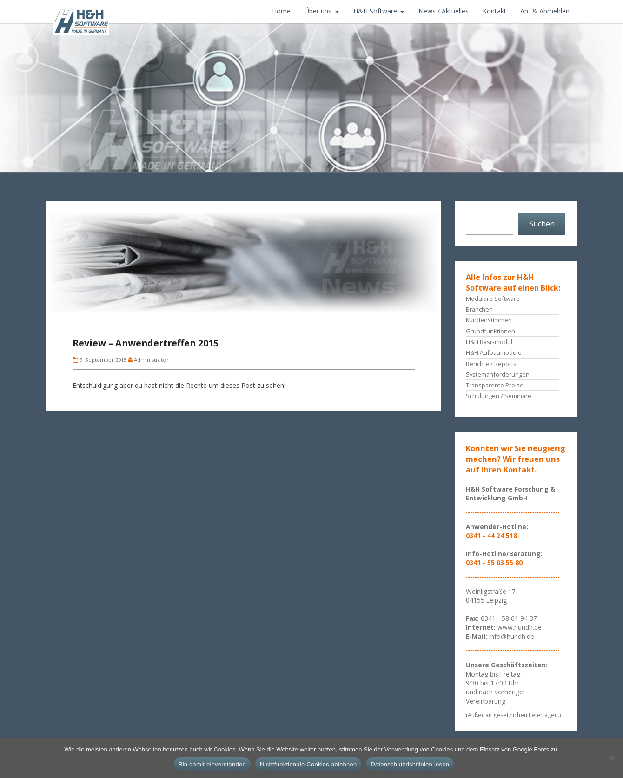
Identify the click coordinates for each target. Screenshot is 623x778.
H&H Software (375, 11)
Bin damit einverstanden (212, 764)
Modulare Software (493, 298)
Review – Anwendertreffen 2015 (146, 343)
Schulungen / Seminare (498, 396)
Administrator (151, 359)
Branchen (479, 309)
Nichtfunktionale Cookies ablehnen (308, 764)
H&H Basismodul (489, 342)
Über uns (318, 11)
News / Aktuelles (443, 11)
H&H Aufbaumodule (494, 352)
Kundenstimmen (489, 320)
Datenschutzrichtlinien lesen (410, 764)
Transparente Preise (495, 385)
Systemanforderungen (498, 374)
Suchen (542, 224)
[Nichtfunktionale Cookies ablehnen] (611, 758)
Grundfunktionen (490, 331)
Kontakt (494, 11)
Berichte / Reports (491, 363)
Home (281, 11)
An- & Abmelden (545, 11)
